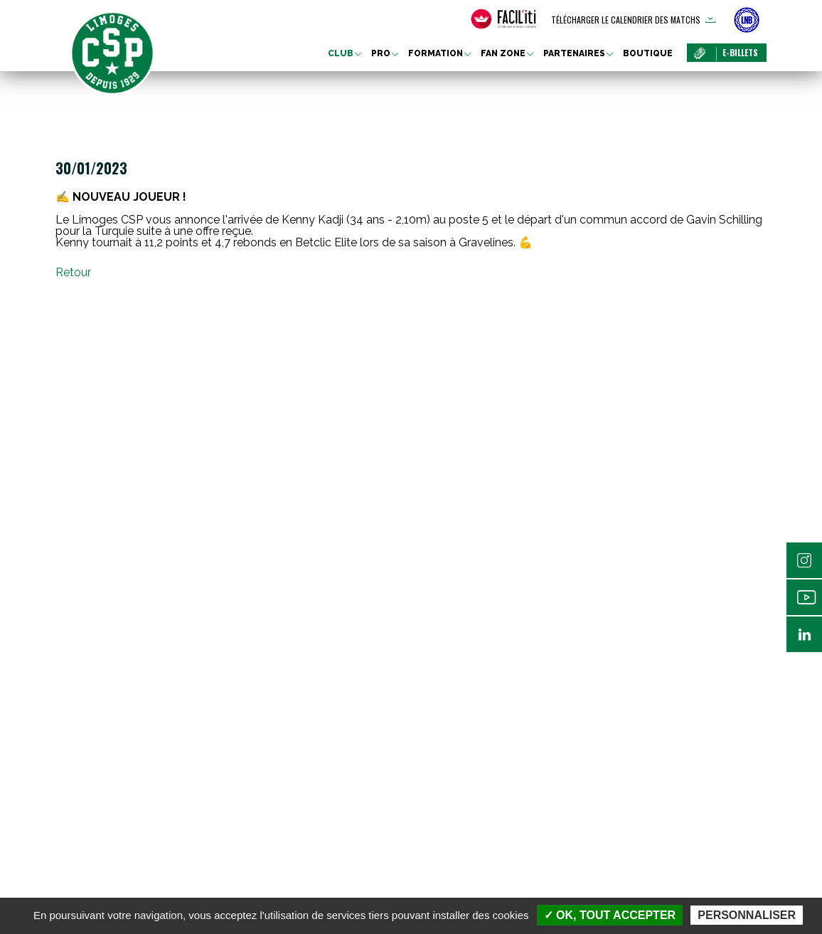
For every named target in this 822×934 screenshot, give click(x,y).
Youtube (804, 597)
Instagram (804, 560)
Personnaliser (747, 915)
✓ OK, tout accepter (610, 915)
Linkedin (804, 634)
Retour (73, 272)
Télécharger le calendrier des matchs (625, 20)
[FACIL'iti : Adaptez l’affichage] (503, 19)
